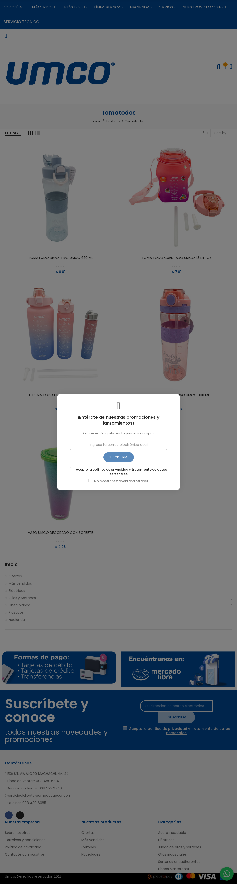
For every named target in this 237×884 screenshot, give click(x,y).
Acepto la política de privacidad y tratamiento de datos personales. (121, 471)
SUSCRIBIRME (119, 457)
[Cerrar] (185, 388)
